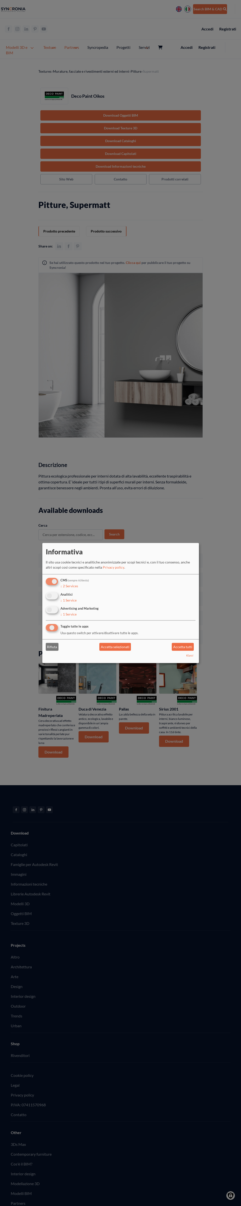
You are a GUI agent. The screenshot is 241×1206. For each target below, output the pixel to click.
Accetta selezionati (115, 647)
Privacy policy (113, 567)
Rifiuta (52, 647)
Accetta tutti (182, 647)
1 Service (68, 600)
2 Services (69, 586)
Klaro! (190, 655)
